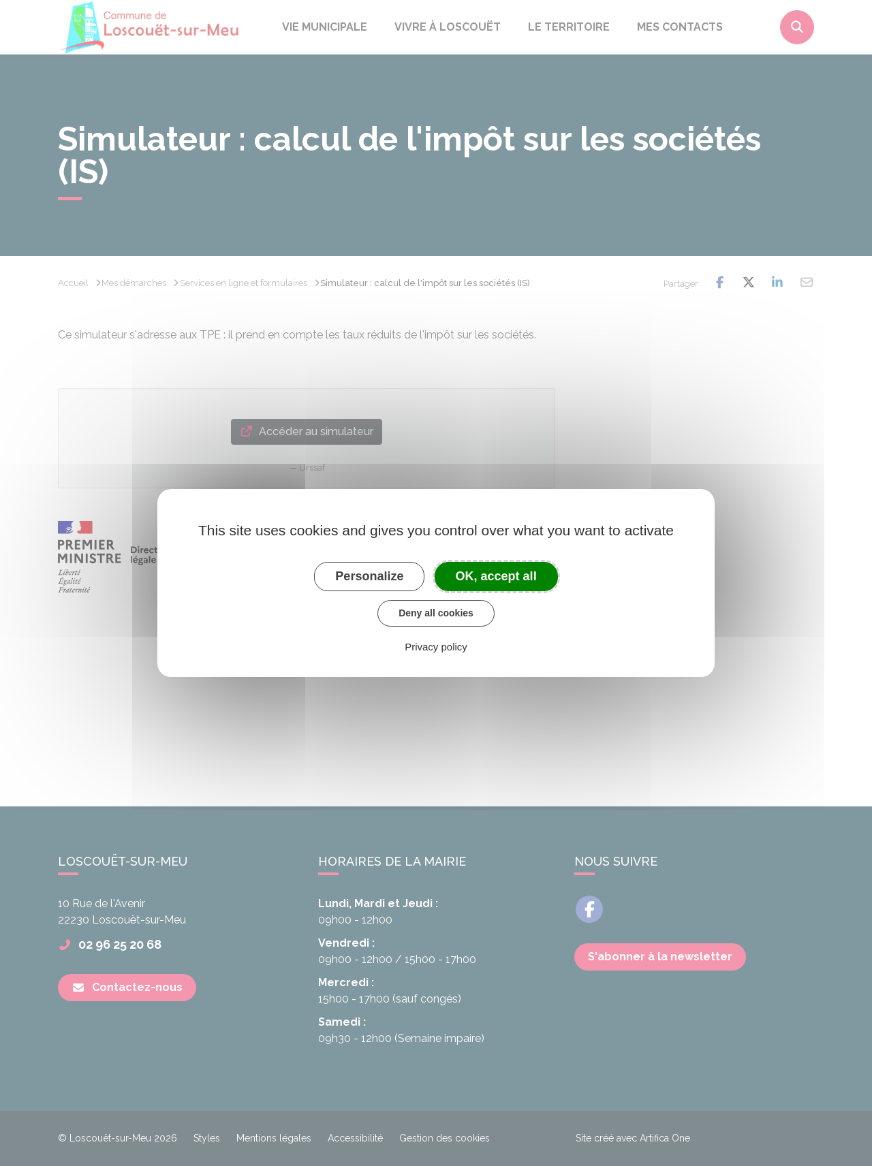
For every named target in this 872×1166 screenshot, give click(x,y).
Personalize (369, 576)
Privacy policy (436, 646)
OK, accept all (496, 576)
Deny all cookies (436, 613)
